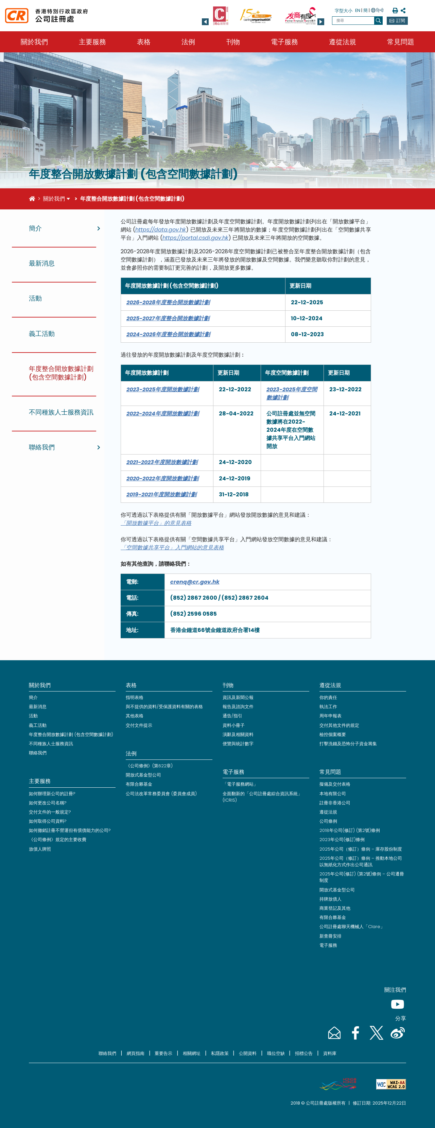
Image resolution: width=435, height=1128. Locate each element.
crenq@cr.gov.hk (195, 582)
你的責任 (328, 697)
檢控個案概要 (332, 734)
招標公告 (304, 1053)
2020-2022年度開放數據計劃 (162, 478)
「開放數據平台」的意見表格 (156, 523)
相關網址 (192, 1053)
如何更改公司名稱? (48, 803)
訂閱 (400, 20)
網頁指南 (135, 1053)
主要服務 (92, 42)
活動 (33, 716)
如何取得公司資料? (48, 821)
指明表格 (134, 697)
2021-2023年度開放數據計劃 (161, 462)
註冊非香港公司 (334, 803)
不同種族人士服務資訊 (51, 744)
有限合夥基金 (139, 784)
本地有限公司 (332, 794)
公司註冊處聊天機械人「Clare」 (352, 926)
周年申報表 (330, 716)
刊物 (233, 42)
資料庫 (329, 1053)
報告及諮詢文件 (238, 707)
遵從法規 (342, 42)
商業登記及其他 (334, 908)
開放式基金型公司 (143, 775)
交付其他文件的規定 (339, 725)
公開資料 (248, 1053)
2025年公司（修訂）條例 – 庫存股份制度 (360, 849)
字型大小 (343, 11)
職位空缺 (276, 1053)
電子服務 (284, 42)
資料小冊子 (234, 725)
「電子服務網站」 (240, 784)
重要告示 (163, 1053)
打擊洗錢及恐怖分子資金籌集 (348, 744)
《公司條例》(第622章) (149, 766)
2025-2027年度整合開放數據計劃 (167, 318)
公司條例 (328, 821)
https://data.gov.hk (160, 230)
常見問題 (400, 42)
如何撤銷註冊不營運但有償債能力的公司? (70, 830)
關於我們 (34, 42)
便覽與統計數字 (238, 744)
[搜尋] (378, 20)
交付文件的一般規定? (50, 812)
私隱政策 (220, 1053)
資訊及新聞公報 (238, 697)
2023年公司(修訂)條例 (342, 839)
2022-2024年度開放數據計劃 (162, 413)
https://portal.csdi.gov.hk (195, 238)
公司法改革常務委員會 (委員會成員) (161, 794)
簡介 (33, 697)
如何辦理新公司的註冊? (52, 794)
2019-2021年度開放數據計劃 (161, 494)
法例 (188, 42)
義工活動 (38, 725)
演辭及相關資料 (238, 734)
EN (357, 10)
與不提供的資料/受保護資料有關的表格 (164, 707)
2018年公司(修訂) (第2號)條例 (349, 830)
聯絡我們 (38, 753)
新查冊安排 (330, 936)
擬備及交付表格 (334, 784)
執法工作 (328, 707)
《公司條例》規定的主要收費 (57, 839)
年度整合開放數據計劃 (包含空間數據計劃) (71, 734)
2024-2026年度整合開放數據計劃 (168, 334)
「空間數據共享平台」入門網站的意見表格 (172, 547)
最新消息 (38, 707)
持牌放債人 (330, 899)
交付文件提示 (139, 725)
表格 (144, 42)
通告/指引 (232, 716)
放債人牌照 (40, 849)
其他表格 (134, 716)
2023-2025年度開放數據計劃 (162, 389)
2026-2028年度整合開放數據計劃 (168, 302)
